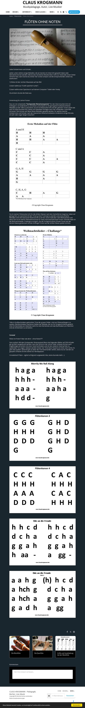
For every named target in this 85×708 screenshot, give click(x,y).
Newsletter (70, 696)
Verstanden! (77, 705)
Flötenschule (17, 16)
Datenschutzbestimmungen (17, 698)
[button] (16, 12)
